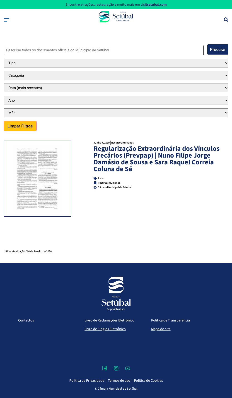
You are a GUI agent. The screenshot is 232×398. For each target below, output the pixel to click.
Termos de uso (119, 380)
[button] (6, 20)
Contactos (26, 320)
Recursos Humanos (122, 143)
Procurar (218, 49)
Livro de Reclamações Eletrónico (109, 320)
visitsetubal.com (153, 4)
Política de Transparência (170, 320)
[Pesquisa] (226, 19)
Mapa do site (161, 328)
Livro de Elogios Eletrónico (105, 328)
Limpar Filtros (20, 126)
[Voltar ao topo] (219, 381)
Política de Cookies (148, 380)
